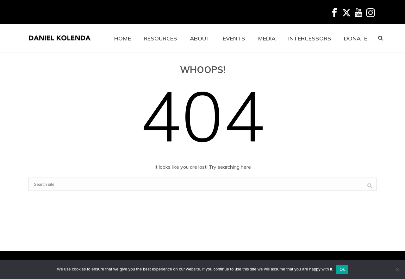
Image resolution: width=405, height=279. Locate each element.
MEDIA (267, 38)
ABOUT (200, 38)
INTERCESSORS (309, 38)
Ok (342, 269)
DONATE (355, 38)
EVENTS (234, 38)
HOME (122, 38)
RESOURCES (160, 38)
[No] (397, 269)
